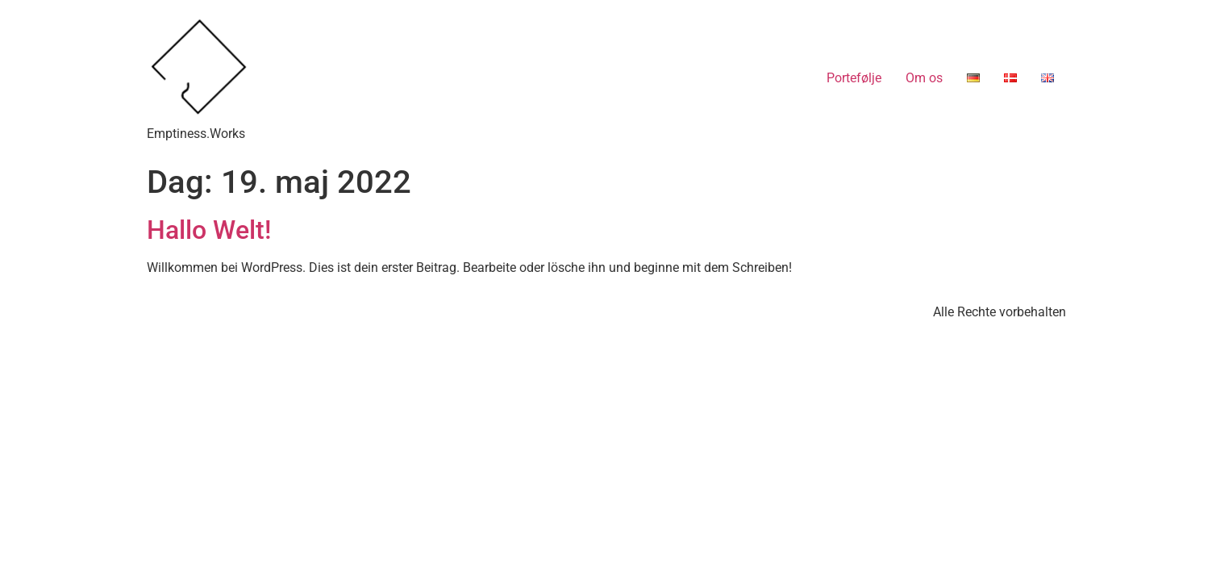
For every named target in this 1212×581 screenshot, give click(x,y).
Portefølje (854, 78)
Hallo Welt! (209, 230)
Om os (924, 78)
